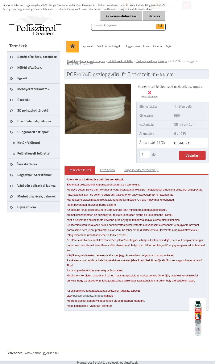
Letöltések (107, 169)
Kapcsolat (87, 46)
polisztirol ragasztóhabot (88, 295)
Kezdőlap (72, 61)
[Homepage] (74, 46)
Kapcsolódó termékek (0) (141, 169)
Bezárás (154, 16)
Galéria (157, 46)
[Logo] (36, 25)
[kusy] (144, 154)
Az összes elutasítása (121, 16)
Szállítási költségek (109, 46)
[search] (160, 25)
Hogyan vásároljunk (137, 46)
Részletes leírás (80, 169)
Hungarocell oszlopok (92, 61)
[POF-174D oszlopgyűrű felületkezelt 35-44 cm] (98, 85)
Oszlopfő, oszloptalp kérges (151, 61)
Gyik (168, 46)
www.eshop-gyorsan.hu (42, 352)
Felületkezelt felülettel (120, 61)
